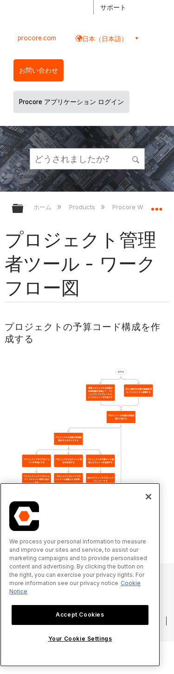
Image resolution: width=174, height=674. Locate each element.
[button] (136, 158)
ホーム (43, 207)
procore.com (37, 38)
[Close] (148, 497)
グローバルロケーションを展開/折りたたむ (156, 205)
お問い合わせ (38, 70)
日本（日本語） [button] (105, 39)
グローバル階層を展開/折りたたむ (23, 209)
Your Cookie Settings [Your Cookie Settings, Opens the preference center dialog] (80, 638)
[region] (80, 575)
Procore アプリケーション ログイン (71, 102)
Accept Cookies (80, 614)
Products (83, 207)
